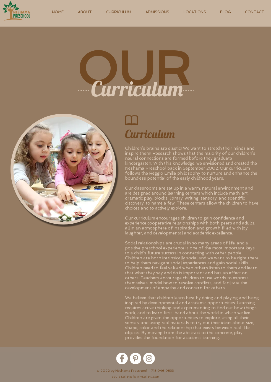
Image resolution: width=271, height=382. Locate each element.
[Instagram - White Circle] (149, 358)
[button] (85, 12)
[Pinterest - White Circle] (135, 358)
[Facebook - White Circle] (122, 358)
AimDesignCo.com (148, 376)
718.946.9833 (162, 371)
